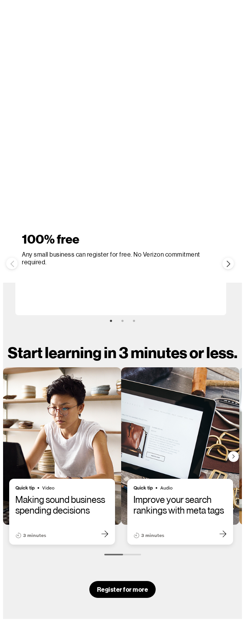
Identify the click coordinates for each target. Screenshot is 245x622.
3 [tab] (134, 321)
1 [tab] (111, 321)
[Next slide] (233, 456)
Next (228, 263)
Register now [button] (111, 156)
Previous (12, 263)
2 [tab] (123, 321)
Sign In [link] (152, 156)
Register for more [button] (122, 589)
